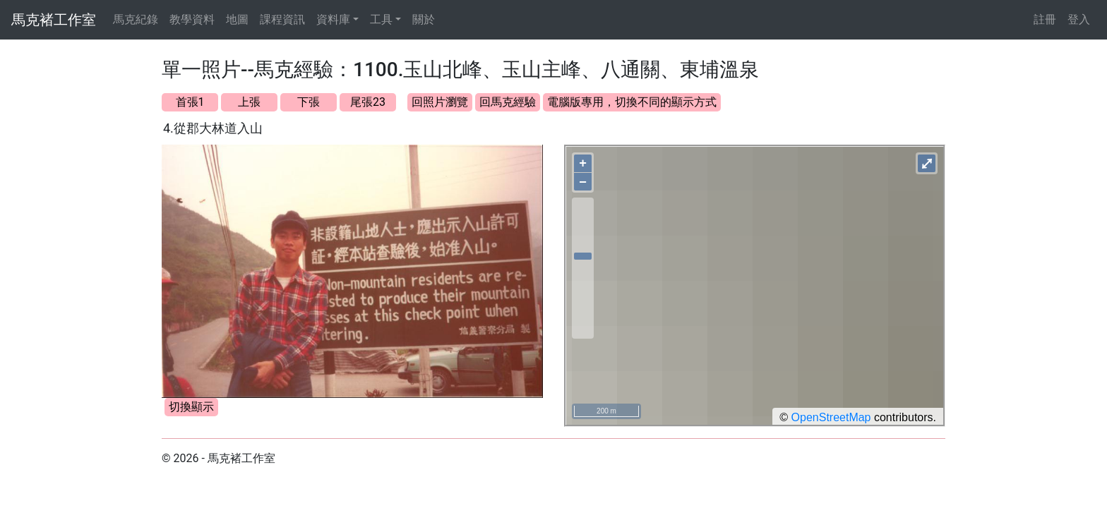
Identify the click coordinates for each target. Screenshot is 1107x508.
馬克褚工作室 (53, 19)
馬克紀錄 (135, 19)
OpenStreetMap (831, 417)
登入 (1078, 19)
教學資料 (192, 19)
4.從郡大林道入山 (213, 128)
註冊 (1045, 19)
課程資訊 (282, 19)
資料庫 (333, 19)
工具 (381, 19)
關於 (423, 19)
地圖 (237, 19)
